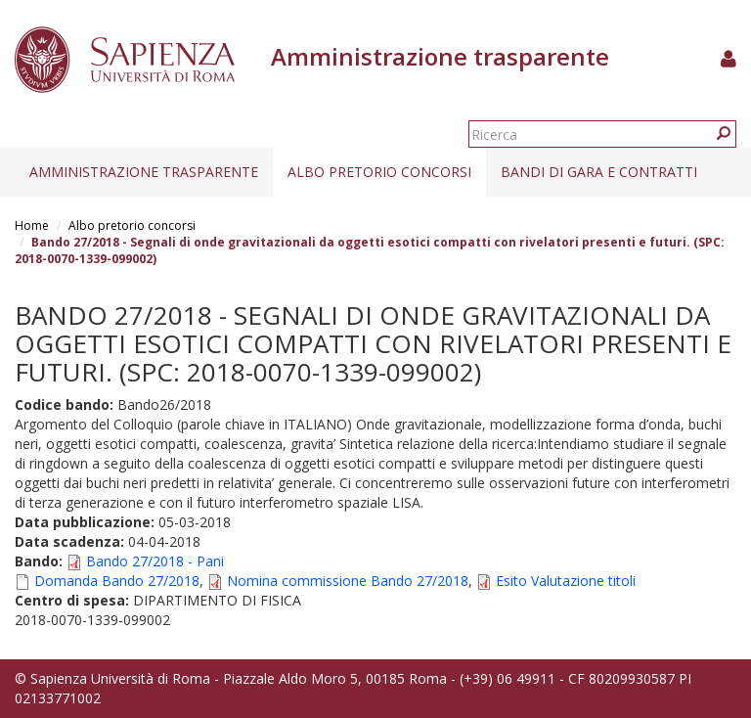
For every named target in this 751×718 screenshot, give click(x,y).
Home (32, 225)
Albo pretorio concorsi (379, 171)
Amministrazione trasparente (143, 171)
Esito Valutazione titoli (566, 580)
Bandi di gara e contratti (599, 171)
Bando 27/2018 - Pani (155, 561)
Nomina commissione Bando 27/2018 (347, 580)
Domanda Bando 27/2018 (116, 580)
